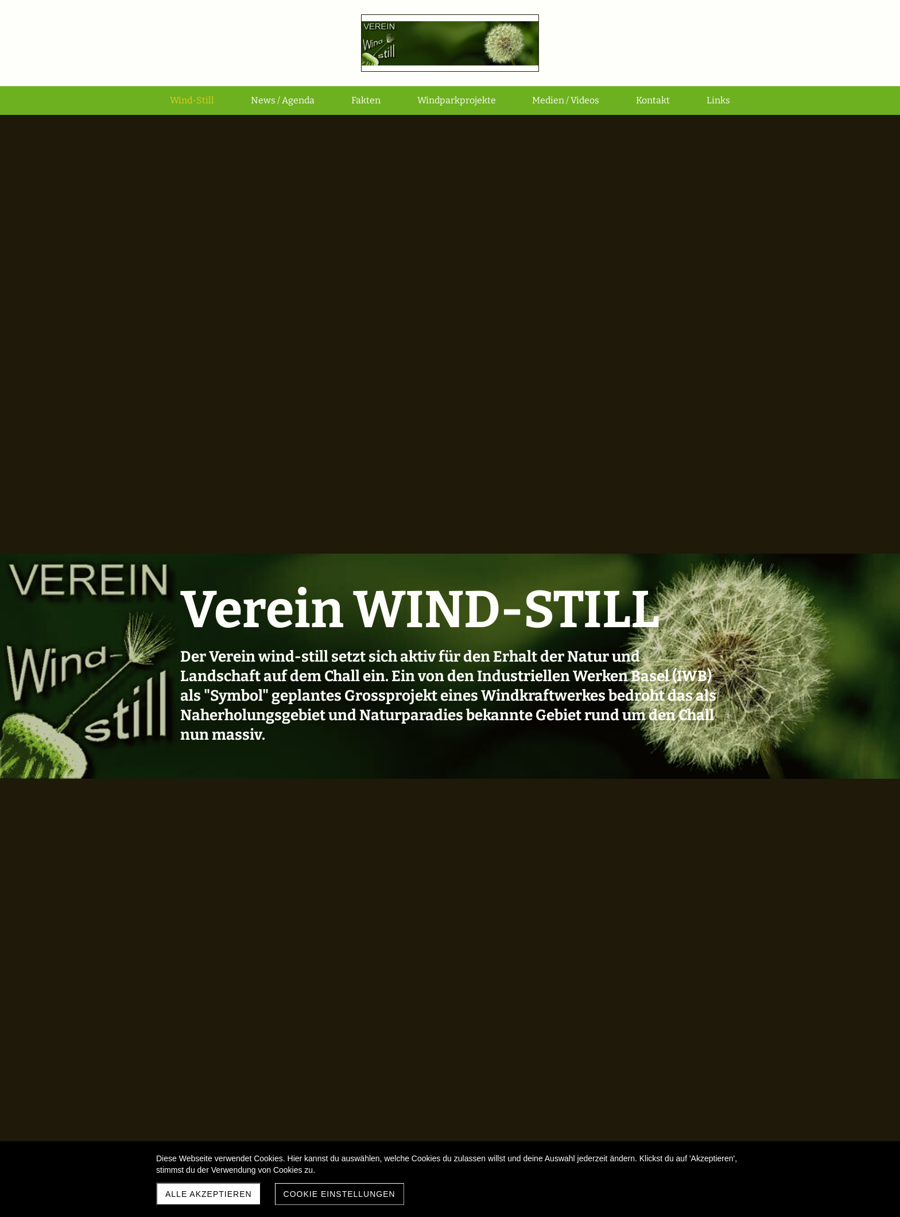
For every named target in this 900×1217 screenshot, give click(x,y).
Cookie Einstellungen (339, 1194)
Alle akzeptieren (208, 1194)
